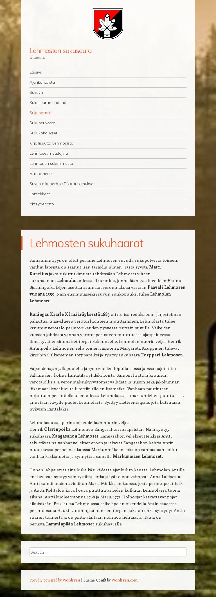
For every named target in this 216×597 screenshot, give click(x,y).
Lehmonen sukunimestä (51, 163)
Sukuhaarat (40, 112)
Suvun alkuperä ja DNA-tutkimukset (62, 183)
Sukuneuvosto (42, 122)
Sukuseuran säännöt (49, 102)
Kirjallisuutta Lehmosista (51, 143)
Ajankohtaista (42, 82)
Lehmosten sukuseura (60, 50)
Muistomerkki (41, 173)
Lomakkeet (40, 193)
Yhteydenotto (42, 204)
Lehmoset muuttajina (49, 153)
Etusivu (36, 72)
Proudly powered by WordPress (55, 580)
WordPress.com (124, 580)
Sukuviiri (37, 92)
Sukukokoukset (43, 133)
